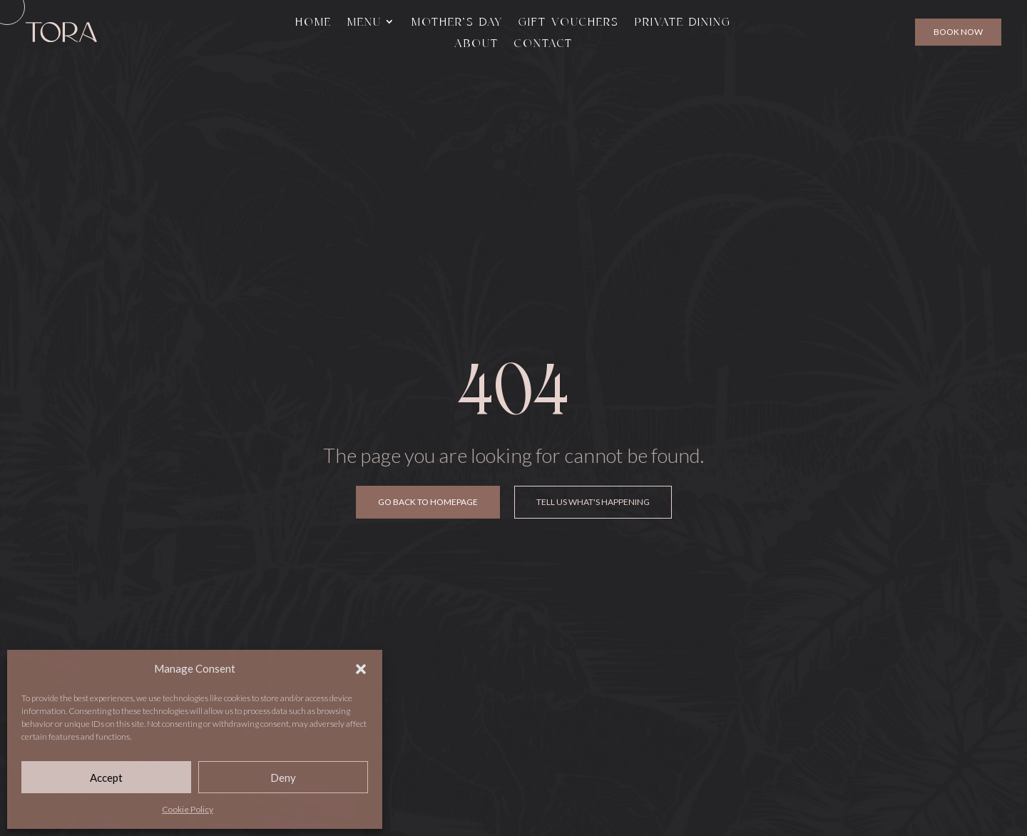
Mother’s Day (457, 22)
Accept (106, 777)
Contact (543, 43)
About (476, 43)
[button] (361, 669)
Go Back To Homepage (428, 501)
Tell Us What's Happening (593, 501)
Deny (283, 777)
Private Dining (683, 22)
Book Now (958, 31)
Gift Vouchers (568, 22)
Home (313, 22)
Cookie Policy (187, 809)
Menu (364, 22)
